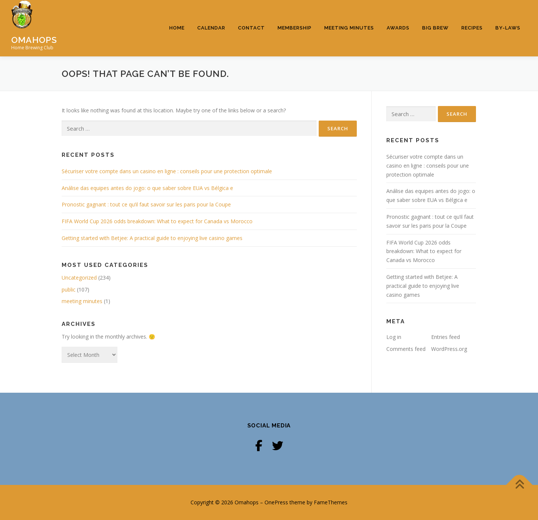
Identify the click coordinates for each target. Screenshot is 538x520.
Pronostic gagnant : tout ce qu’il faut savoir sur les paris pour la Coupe (146, 204)
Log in (393, 336)
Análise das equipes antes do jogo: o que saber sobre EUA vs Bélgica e (147, 188)
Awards (398, 28)
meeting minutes (82, 301)
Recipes (472, 28)
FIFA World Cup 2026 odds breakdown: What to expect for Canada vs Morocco (157, 221)
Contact (251, 28)
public (68, 289)
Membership (295, 28)
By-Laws (507, 28)
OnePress (276, 502)
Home (177, 28)
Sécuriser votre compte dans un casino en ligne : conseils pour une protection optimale (167, 171)
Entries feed (445, 336)
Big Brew (435, 28)
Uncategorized (79, 277)
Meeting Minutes (349, 28)
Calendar (211, 28)
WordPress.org (449, 348)
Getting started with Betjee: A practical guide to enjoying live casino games (152, 238)
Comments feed (406, 348)
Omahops (34, 40)
